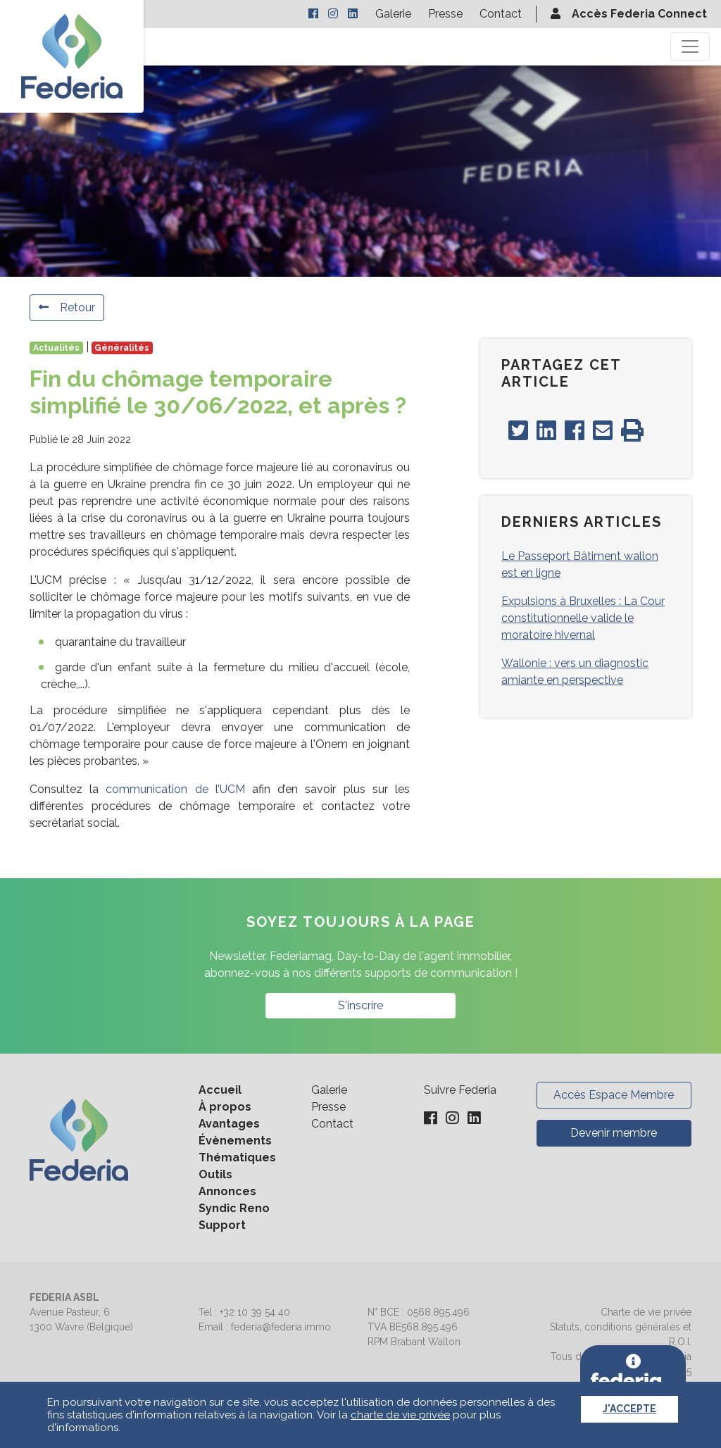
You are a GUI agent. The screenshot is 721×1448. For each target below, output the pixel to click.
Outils (215, 1174)
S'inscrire (360, 1005)
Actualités (56, 348)
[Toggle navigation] (690, 46)
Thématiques (237, 1157)
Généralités (121, 348)
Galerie (393, 13)
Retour (67, 307)
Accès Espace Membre (613, 1094)
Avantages (229, 1123)
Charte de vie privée (646, 1312)
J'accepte (629, 1408)
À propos (225, 1106)
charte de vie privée (400, 1415)
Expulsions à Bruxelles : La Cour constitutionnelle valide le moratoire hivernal (583, 618)
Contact (500, 13)
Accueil (220, 1090)
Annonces (227, 1191)
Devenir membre (613, 1133)
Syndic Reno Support (234, 1217)
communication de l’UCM (175, 789)
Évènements (235, 1140)
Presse (445, 13)
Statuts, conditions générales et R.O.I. (620, 1334)
